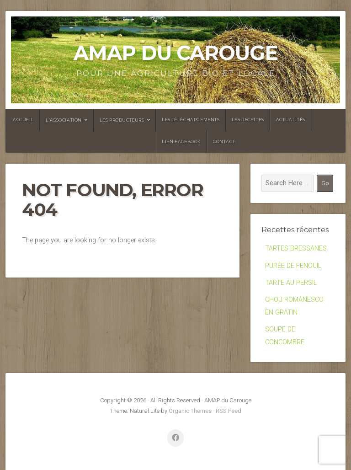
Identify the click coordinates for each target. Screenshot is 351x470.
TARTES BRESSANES (296, 248)
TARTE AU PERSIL (291, 283)
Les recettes (248, 119)
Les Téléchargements (190, 119)
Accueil (23, 119)
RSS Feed (228, 410)
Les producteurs (122, 120)
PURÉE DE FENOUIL (293, 266)
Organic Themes (190, 410)
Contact (224, 141)
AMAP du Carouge (175, 53)
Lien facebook (181, 141)
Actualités (290, 119)
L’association (64, 120)
